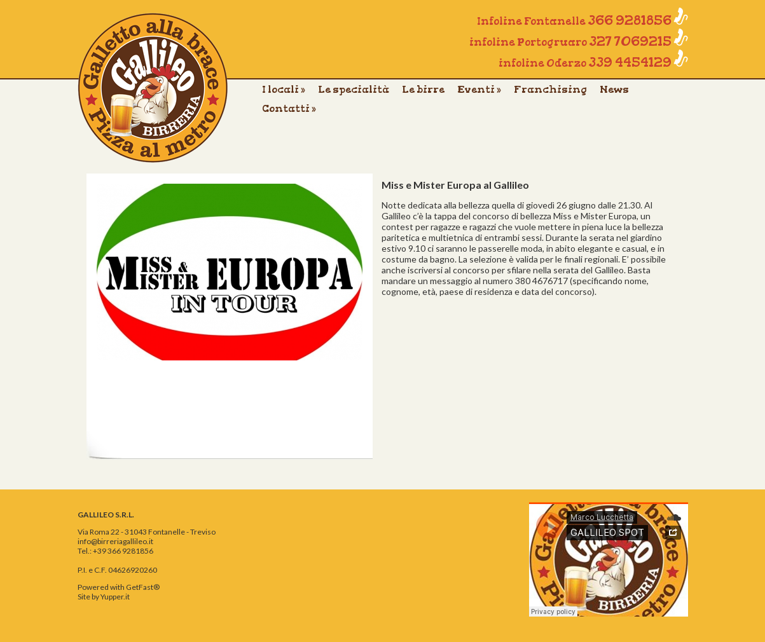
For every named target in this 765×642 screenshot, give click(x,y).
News (614, 89)
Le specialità (353, 89)
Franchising (550, 89)
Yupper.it (115, 596)
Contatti (289, 108)
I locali (283, 89)
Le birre (423, 89)
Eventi (479, 89)
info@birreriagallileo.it (115, 541)
